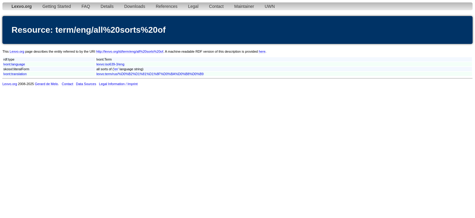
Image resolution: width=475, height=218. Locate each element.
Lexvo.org (17, 51)
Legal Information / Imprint (118, 84)
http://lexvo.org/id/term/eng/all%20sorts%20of (129, 51)
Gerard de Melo (46, 84)
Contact (216, 6)
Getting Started (56, 6)
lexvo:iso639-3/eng (110, 64)
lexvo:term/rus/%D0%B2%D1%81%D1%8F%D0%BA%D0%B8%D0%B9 (150, 74)
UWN (270, 6)
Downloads (134, 6)
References (167, 6)
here (262, 51)
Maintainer (244, 6)
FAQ (85, 6)
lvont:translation (15, 74)
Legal (193, 6)
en (116, 69)
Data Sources (86, 84)
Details (107, 6)
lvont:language (14, 64)
